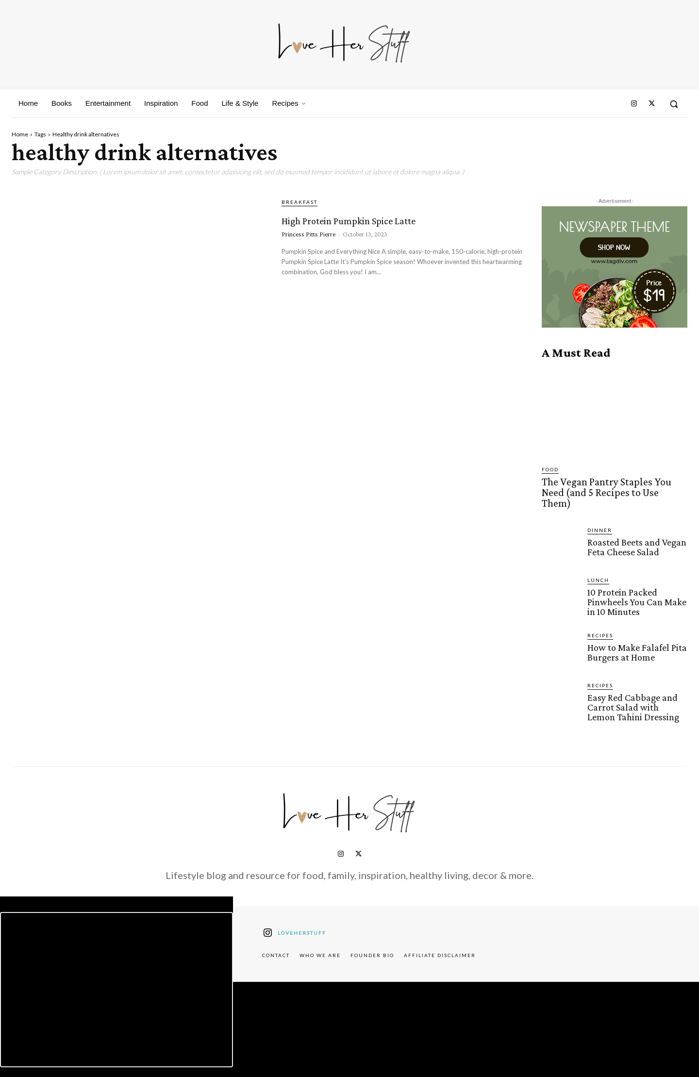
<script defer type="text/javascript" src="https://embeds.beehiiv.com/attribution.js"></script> (116, 973)
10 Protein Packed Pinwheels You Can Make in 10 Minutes (634, 587)
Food (550, 469)
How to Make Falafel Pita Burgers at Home (634, 636)
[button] (673, 103)
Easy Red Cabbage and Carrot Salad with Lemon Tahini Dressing (635, 691)
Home (20, 134)
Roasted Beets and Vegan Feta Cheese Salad (635, 533)
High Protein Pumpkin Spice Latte (387, 226)
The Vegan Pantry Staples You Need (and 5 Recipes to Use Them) (609, 486)
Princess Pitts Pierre (308, 251)
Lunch (598, 566)
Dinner (599, 516)
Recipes (600, 620)
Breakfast (299, 202)
